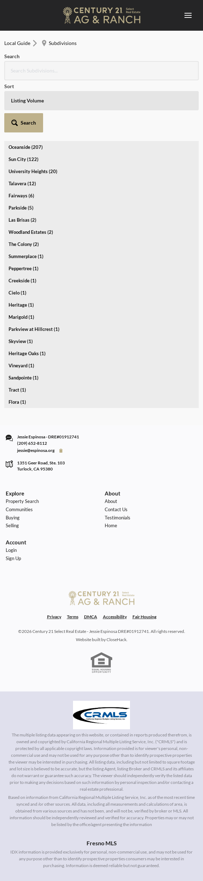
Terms (72, 616)
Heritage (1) (21, 305)
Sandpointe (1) (23, 378)
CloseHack (116, 639)
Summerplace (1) (26, 256)
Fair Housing (144, 616)
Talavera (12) (22, 183)
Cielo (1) (17, 293)
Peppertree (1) (23, 268)
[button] (23, 122)
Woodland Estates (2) (31, 232)
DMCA (90, 616)
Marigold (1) (21, 317)
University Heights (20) (33, 171)
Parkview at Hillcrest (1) (34, 329)
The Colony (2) (24, 244)
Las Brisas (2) (22, 220)
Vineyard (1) (21, 365)
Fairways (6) (21, 195)
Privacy (54, 616)
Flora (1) (17, 402)
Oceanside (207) (26, 147)
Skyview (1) (21, 341)
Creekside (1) (22, 280)
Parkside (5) (21, 208)
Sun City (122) (23, 159)
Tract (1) (17, 390)
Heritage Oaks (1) (27, 353)
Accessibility (115, 616)
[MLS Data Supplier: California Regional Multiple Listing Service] (101, 715)
